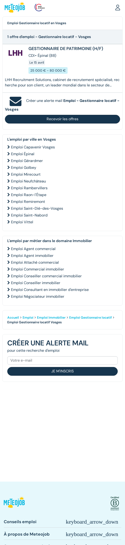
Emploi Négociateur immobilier (37, 296)
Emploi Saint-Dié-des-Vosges (37, 208)
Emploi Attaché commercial (35, 262)
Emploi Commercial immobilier (37, 269)
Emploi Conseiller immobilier (35, 282)
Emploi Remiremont (28, 201)
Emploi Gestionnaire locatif (90, 317)
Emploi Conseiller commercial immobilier (46, 276)
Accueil (13, 317)
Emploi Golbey (23, 167)
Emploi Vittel (22, 222)
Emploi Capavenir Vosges (33, 147)
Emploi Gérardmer (27, 160)
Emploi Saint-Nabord (29, 215)
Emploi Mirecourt (25, 174)
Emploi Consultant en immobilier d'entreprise (50, 289)
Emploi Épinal (22, 153)
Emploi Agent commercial (33, 248)
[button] (117, 7)
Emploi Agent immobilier (32, 255)
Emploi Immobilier (51, 317)
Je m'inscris (62, 371)
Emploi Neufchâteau (28, 181)
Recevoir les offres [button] (62, 118)
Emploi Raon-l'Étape (28, 194)
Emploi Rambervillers (29, 188)
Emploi (28, 317)
